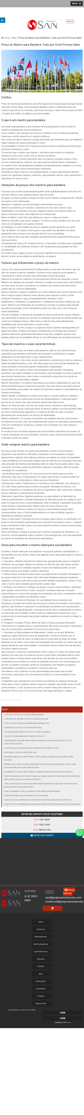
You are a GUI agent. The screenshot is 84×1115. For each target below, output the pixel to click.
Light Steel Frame (40, 952)
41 (42, 819)
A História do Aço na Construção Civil (20, 752)
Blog (5, 709)
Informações (41, 981)
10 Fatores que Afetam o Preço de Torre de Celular (26, 719)
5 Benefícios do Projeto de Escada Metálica (23, 728)
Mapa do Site (41, 1003)
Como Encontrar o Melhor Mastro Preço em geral (26, 796)
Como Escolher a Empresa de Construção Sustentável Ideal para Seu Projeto (37, 800)
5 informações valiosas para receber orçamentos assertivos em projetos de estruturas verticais (38, 742)
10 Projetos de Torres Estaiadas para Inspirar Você (26, 723)
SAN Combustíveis (40, 944)
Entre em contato (42, 835)
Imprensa (40, 959)
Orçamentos (41, 989)
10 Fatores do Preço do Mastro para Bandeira (24, 715)
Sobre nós (41, 929)
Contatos (40, 996)
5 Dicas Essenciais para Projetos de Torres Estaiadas (27, 732)
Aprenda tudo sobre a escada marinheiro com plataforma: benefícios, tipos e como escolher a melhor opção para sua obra (40, 766)
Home (40, 922)
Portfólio (40, 966)
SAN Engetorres (40, 937)
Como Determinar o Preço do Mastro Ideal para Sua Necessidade (32, 791)
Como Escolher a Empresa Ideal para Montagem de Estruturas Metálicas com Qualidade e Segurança (42, 805)
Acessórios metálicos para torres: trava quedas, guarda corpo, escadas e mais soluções (38, 758)
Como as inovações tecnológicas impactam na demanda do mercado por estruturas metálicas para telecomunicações (40, 785)
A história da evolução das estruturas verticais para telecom (31, 748)
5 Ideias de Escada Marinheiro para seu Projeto (24, 736)
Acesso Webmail (69, 891)
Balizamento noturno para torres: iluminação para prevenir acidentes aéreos (38, 772)
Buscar (70, 21)
